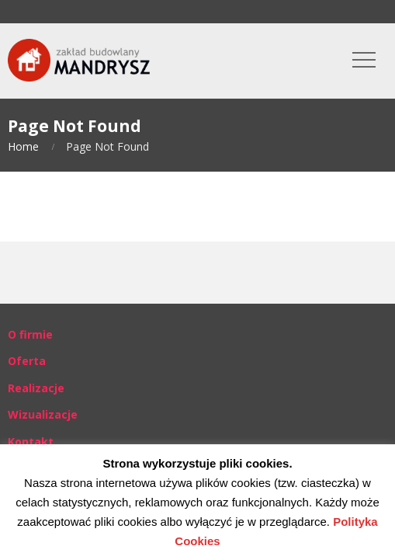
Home (23, 146)
